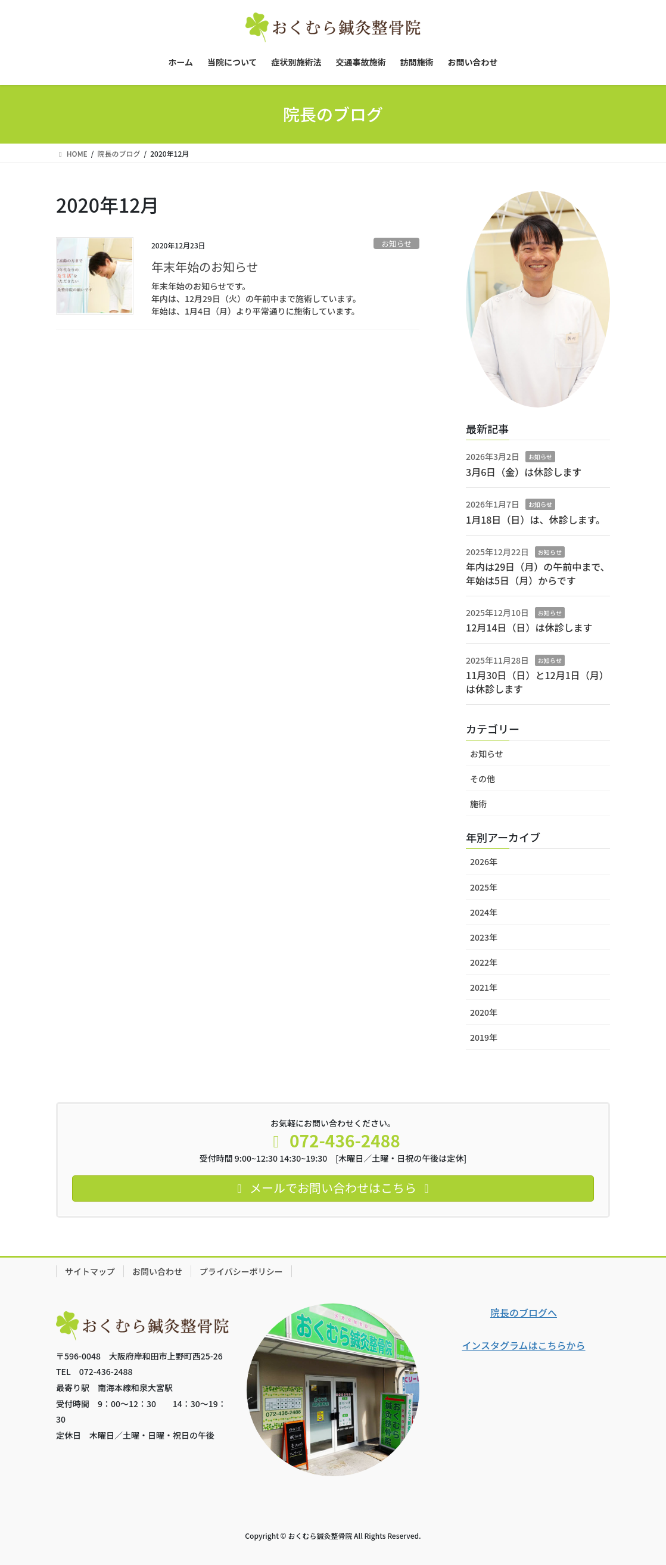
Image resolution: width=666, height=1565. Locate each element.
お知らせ (396, 243)
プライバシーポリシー (241, 1271)
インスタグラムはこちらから (523, 1345)
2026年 (483, 861)
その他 (482, 779)
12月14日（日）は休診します (529, 627)
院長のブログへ (523, 1312)
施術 (478, 804)
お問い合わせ (157, 1271)
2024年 (483, 912)
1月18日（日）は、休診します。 (535, 519)
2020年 (483, 1012)
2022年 (483, 962)
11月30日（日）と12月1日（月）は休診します (537, 681)
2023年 (483, 937)
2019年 (483, 1037)
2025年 (483, 887)
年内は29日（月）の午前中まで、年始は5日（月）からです (538, 573)
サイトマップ (90, 1271)
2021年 (483, 987)
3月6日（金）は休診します (523, 472)
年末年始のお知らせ (205, 266)
